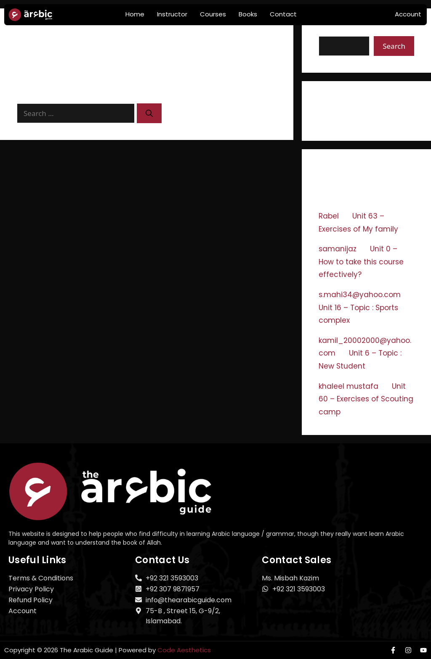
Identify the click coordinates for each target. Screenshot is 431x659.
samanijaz (338, 249)
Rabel (329, 216)
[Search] (149, 113)
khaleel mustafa (348, 386)
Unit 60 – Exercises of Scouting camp (366, 399)
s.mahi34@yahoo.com (360, 295)
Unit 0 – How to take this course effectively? (361, 261)
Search (331, 30)
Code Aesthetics (184, 650)
